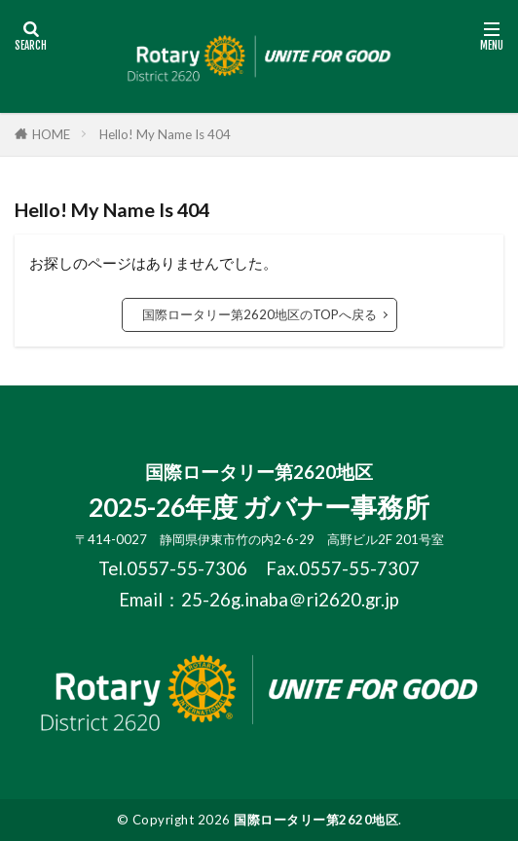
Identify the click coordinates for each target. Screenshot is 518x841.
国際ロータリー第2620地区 (316, 819)
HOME (51, 134)
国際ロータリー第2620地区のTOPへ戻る (259, 314)
